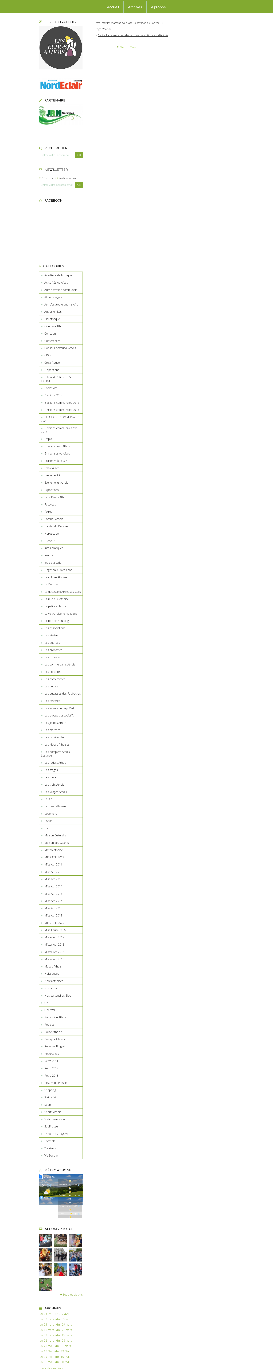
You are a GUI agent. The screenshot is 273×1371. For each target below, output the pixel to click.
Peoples (49, 1025)
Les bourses (52, 643)
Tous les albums (73, 1294)
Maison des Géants (56, 843)
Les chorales (52, 657)
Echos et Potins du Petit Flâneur (57, 379)
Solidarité (50, 1097)
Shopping (50, 1090)
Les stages (51, 770)
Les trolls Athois (54, 784)
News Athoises (53, 981)
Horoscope (51, 533)
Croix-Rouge (52, 363)
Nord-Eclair (51, 988)
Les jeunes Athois (55, 723)
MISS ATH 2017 (54, 857)
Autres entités (53, 312)
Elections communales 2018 (61, 410)
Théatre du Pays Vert (57, 1134)
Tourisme (50, 1148)
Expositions (51, 490)
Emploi (48, 439)
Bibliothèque (52, 319)
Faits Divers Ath (54, 497)
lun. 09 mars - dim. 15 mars (55, 1335)
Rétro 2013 (51, 1076)
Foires (48, 512)
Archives (135, 7)
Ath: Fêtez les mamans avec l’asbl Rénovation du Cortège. (128, 23)
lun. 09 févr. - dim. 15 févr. (54, 1357)
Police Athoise (53, 1032)
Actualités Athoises (56, 282)
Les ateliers (51, 635)
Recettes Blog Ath (55, 1046)
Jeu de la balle (52, 563)
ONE (47, 1003)
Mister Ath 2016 (54, 959)
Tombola (49, 1141)
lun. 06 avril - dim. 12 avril (54, 1314)
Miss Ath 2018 (53, 908)
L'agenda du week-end (58, 570)
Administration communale (60, 290)
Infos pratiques (53, 548)
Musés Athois (52, 966)
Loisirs (48, 821)
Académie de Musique (58, 275)
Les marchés (52, 730)
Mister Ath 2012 (54, 937)
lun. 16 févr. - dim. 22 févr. (54, 1351)
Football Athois (53, 519)
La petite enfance (55, 606)
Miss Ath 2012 (53, 872)
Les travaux (51, 777)
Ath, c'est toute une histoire (61, 304)
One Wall (49, 1010)
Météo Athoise (53, 850)
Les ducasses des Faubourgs (62, 693)
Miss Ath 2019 (53, 915)
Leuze (48, 799)
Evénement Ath (53, 475)
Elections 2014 (53, 395)
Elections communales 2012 (61, 403)
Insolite (48, 555)
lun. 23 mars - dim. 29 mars (55, 1324)
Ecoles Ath (50, 388)
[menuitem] (113, 7)
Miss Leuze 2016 (55, 930)
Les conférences (54, 679)
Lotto (47, 828)
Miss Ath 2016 (53, 901)
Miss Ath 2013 (53, 879)
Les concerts (52, 672)
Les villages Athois (55, 792)
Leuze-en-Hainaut (55, 806)
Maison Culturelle (55, 835)
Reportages (51, 1054)
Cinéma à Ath (52, 326)
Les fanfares (52, 701)
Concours (50, 333)
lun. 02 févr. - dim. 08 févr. (54, 1362)
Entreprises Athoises (57, 453)
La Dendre (51, 584)
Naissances (51, 974)
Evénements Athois (56, 482)
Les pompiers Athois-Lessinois (56, 753)
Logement (50, 814)
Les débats (51, 686)
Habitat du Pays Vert (57, 526)
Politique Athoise (54, 1039)
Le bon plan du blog (56, 621)
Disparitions (51, 370)
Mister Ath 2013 (54, 944)
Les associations (54, 628)
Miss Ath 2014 (53, 886)
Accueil (113, 7)
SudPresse (51, 1126)
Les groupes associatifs (59, 715)
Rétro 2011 (51, 1061)
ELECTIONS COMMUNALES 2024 (60, 419)
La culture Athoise (55, 577)
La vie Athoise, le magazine (60, 614)
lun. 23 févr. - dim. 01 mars (55, 1346)
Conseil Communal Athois (60, 348)
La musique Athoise (56, 599)
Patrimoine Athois (55, 1017)
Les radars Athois (55, 763)
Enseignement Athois (57, 446)
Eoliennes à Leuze (55, 461)
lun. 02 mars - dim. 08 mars (55, 1340)
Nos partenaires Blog (57, 995)
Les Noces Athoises (56, 744)
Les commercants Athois (59, 664)
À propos (158, 7)
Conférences (52, 341)
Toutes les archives (51, 1368)
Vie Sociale (51, 1155)
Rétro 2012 (51, 1068)
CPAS (47, 355)
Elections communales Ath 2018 (59, 430)
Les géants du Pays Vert (59, 708)
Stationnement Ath (55, 1119)
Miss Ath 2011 (53, 864)
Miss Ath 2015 (53, 894)
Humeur (49, 541)
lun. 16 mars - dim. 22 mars (55, 1330)
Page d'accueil (103, 29)
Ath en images (53, 297)
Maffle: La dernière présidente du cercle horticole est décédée (133, 35)
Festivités (50, 504)
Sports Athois (52, 1112)
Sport (47, 1105)
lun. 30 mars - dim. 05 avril (55, 1319)
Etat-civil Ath (51, 468)
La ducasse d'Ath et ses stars (62, 592)
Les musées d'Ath (55, 737)
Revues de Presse (55, 1083)
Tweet (133, 47)
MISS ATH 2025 (54, 923)
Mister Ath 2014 (54, 952)
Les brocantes (53, 650)
